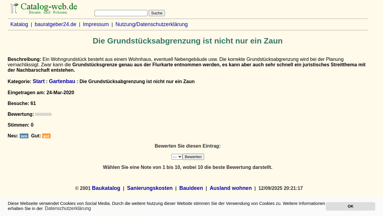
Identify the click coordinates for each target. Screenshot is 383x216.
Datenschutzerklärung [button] (68, 208)
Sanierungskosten (150, 188)
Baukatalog (106, 188)
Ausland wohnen (231, 188)
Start (39, 81)
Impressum (96, 24)
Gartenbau (62, 81)
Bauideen (191, 188)
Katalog (19, 24)
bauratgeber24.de (55, 24)
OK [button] (350, 206)
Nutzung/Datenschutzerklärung (151, 24)
